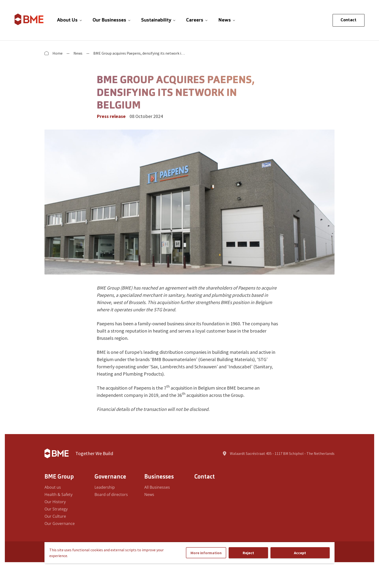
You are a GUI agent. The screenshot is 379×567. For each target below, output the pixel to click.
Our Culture (55, 516)
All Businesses (157, 487)
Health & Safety (58, 494)
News (77, 53)
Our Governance (59, 523)
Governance (110, 477)
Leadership (105, 487)
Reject (248, 552)
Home (57, 53)
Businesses (159, 477)
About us (52, 487)
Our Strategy (56, 509)
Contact (349, 20)
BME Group (59, 477)
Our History (55, 501)
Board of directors (111, 494)
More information (206, 552)
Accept (300, 552)
